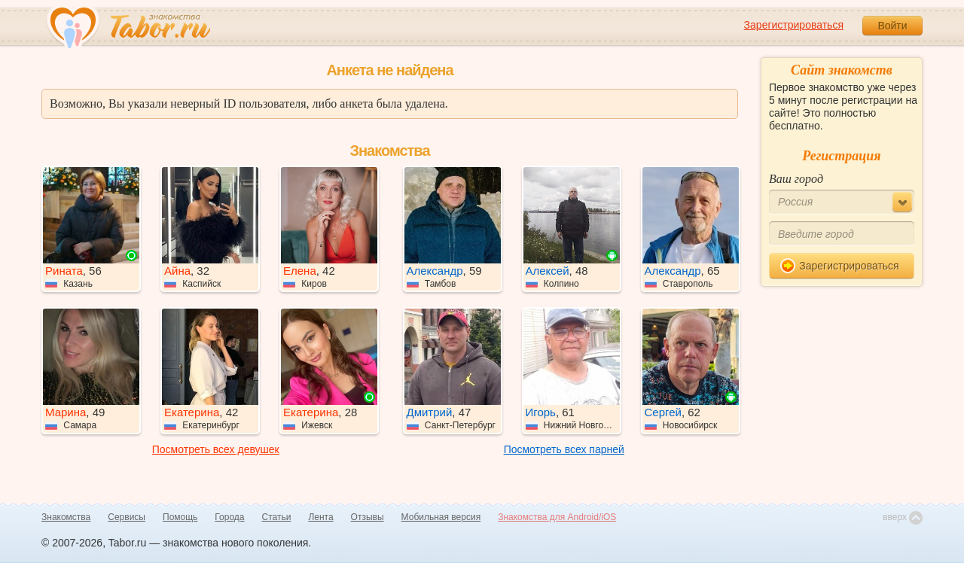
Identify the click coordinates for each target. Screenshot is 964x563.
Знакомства (65, 517)
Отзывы (367, 517)
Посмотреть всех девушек (215, 449)
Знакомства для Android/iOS (557, 517)
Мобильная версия (441, 517)
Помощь (180, 517)
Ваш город (796, 178)
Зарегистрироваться (794, 25)
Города (229, 517)
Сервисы (126, 517)
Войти (892, 26)
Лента (320, 517)
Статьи (276, 517)
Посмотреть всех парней (564, 449)
